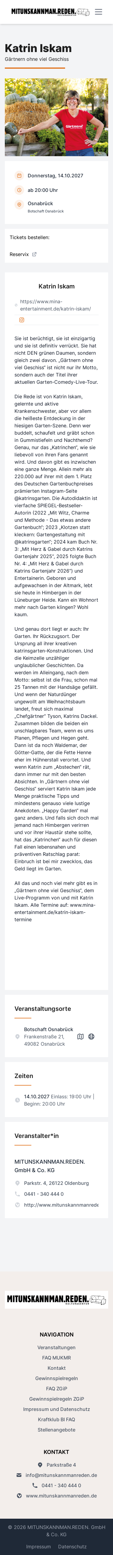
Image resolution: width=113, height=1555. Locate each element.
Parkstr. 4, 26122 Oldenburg (51, 1183)
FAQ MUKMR (56, 1358)
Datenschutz (72, 1546)
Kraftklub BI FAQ (56, 1419)
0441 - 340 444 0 (39, 1194)
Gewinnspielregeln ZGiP (56, 1399)
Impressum (38, 1546)
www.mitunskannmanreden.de (56, 1496)
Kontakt (57, 1368)
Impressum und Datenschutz (56, 1409)
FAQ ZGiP (56, 1389)
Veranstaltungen (56, 1347)
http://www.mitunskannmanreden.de (62, 1205)
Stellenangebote (56, 1430)
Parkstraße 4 (56, 1465)
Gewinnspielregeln (56, 1378)
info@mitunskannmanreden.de (56, 1475)
